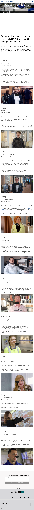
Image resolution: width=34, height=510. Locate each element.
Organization (17, 500)
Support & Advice (17, 506)
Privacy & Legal (17, 503)
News (2, 508)
